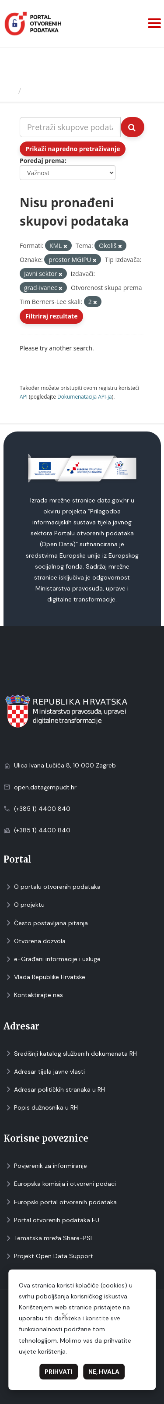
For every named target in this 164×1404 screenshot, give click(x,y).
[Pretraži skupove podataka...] (70, 127)
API (24, 396)
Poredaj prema (42, 160)
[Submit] (132, 127)
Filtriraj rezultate (51, 316)
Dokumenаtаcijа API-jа (84, 396)
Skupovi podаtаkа (60, 90)
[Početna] (10, 90)
